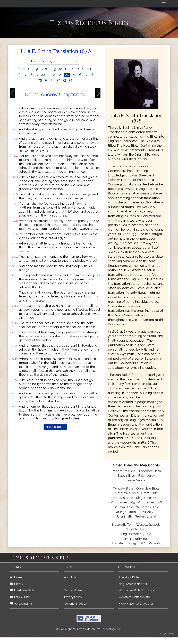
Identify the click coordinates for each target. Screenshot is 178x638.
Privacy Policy (73, 597)
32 (58, 80)
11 (66, 69)
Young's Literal (126, 512)
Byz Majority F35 (124, 543)
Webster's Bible (147, 507)
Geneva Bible (123, 507)
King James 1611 (147, 498)
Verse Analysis (21, 603)
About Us (70, 577)
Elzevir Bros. (126, 475)
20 (43, 75)
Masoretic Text (122, 524)
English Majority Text (136, 534)
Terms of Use (73, 590)
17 (24, 75)
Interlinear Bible (22, 590)
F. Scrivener (146, 475)
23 (60, 75)
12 (72, 69)
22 (54, 75)
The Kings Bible (128, 577)
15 (89, 69)
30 (46, 80)
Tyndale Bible (123, 488)
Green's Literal (145, 516)
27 (85, 75)
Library (16, 584)
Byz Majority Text (136, 538)
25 (73, 75)
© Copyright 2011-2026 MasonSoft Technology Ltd (88, 629)
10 (60, 69)
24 (67, 75)
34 (70, 80)
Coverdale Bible (147, 488)
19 (36, 75)
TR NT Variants (149, 543)
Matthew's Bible (126, 493)
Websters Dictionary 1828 (135, 597)
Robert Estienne (123, 471)
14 (83, 69)
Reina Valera (136, 480)
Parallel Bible (20, 597)
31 (52, 80)
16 (18, 75)
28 (91, 75)
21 (49, 75)
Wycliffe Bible (136, 529)
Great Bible (149, 493)
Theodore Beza (149, 471)
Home (16, 577)
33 (64, 80)
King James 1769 (123, 502)
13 (77, 69)
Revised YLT (148, 512)
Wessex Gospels (148, 524)
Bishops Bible (123, 498)
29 (40, 80)
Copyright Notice (75, 603)
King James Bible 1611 (132, 584)
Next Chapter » (55, 426)
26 (79, 75)
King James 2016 (150, 502)
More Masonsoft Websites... (136, 603)
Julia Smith (124, 516)
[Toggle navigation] (163, 4)
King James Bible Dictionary (136, 590)
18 (30, 75)
